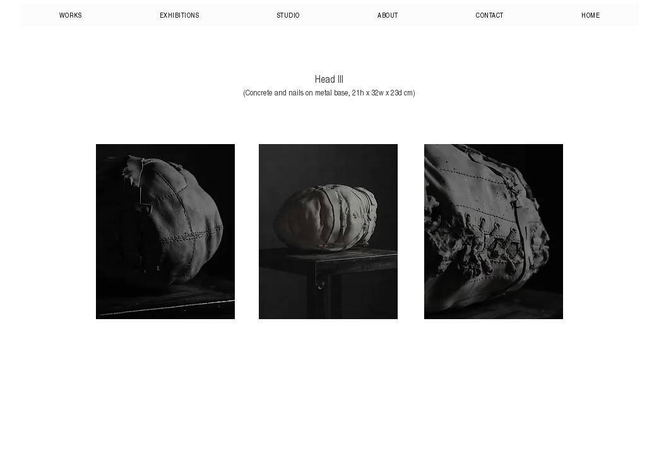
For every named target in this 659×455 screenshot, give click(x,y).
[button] (70, 15)
